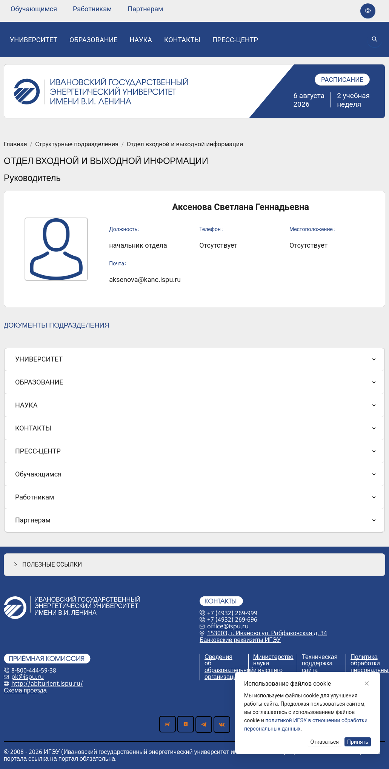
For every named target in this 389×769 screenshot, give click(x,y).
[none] (34, 9)
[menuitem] (34, 9)
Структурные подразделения (76, 144)
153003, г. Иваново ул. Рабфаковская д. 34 (267, 633)
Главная (15, 144)
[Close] (367, 683)
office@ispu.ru (228, 626)
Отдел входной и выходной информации (185, 144)
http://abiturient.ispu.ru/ (47, 683)
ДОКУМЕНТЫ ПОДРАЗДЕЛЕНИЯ (56, 324)
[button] (194, 564)
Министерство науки (273, 660)
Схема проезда (25, 690)
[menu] (87, 8)
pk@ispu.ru (27, 676)
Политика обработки (365, 660)
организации (222, 676)
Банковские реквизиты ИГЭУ (240, 640)
